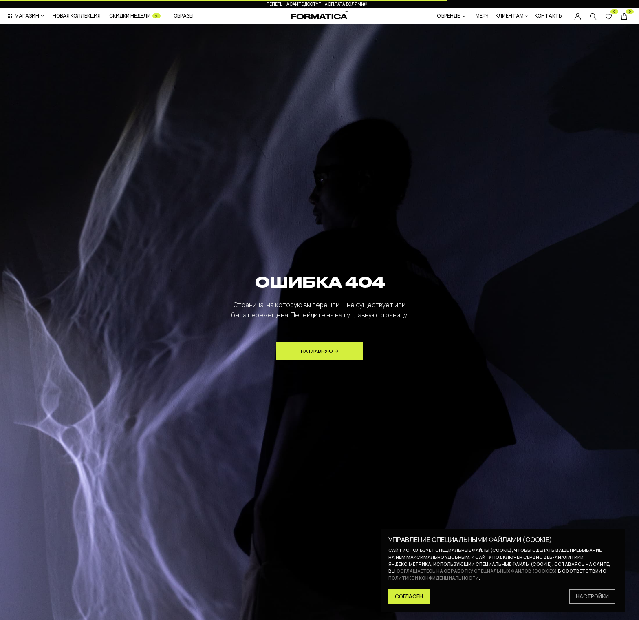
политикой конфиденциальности (433, 578)
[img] (593, 16)
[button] (26, 16)
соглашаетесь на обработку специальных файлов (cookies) (477, 571)
